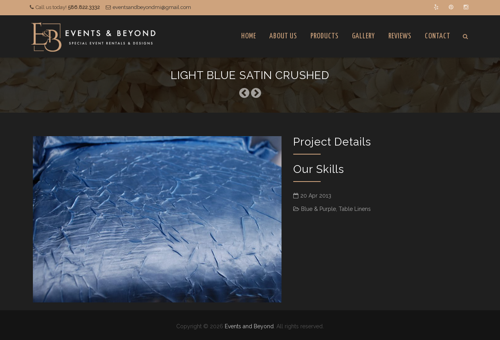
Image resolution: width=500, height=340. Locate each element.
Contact (437, 36)
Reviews (400, 36)
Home (248, 36)
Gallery (363, 36)
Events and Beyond (249, 326)
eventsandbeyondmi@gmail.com (152, 7)
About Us (283, 36)
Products (324, 36)
